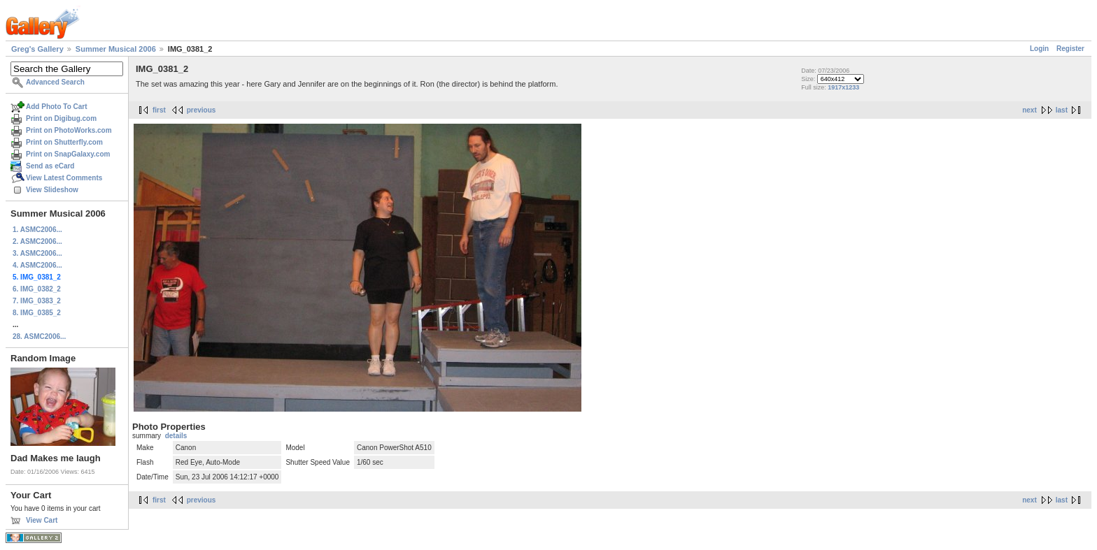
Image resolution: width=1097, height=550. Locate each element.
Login (1039, 48)
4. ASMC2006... (37, 265)
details (176, 436)
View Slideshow (52, 190)
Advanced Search (55, 82)
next (1029, 110)
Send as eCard (50, 166)
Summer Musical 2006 (116, 49)
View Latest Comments (64, 178)
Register (1070, 48)
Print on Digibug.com (61, 118)
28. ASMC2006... (39, 336)
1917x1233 (843, 87)
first (159, 110)
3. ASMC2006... (37, 253)
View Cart (41, 520)
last (1062, 110)
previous (201, 110)
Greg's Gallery (37, 49)
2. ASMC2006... (37, 241)
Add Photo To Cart (56, 106)
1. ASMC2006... (37, 229)
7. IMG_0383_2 (37, 301)
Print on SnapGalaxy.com (68, 154)
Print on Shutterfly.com (64, 142)
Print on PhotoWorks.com (69, 130)
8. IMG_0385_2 (37, 313)
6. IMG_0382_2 (37, 289)
